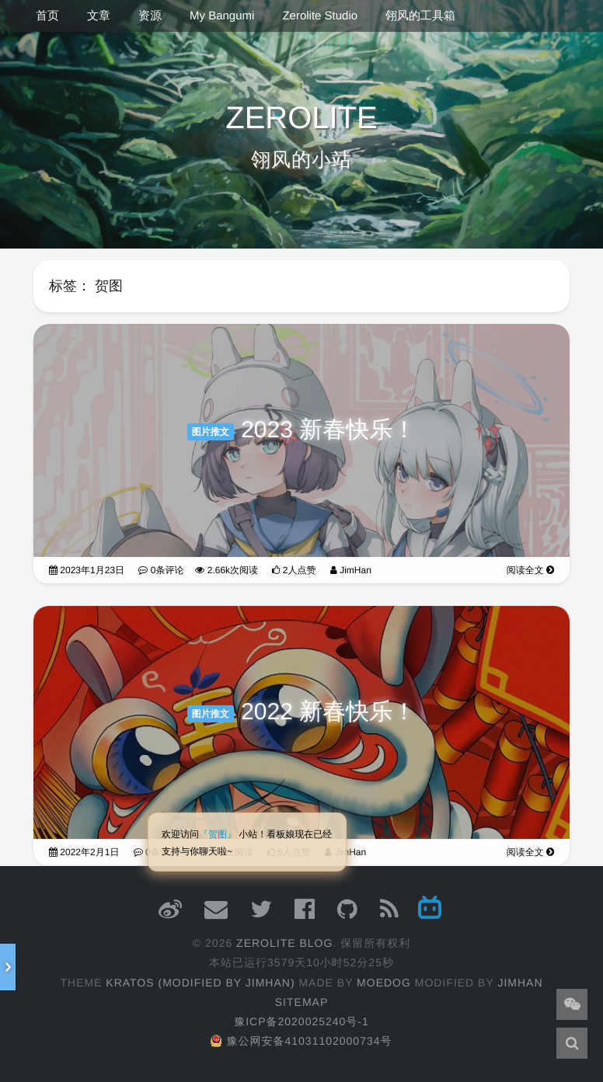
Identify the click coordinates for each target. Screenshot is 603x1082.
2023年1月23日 (86, 570)
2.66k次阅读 (226, 570)
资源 (150, 16)
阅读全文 (530, 570)
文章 (98, 16)
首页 (47, 16)
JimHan (350, 570)
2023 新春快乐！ (328, 431)
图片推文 (210, 432)
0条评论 (160, 570)
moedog (384, 982)
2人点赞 (293, 570)
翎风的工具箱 (420, 16)
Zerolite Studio (319, 16)
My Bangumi (222, 16)
